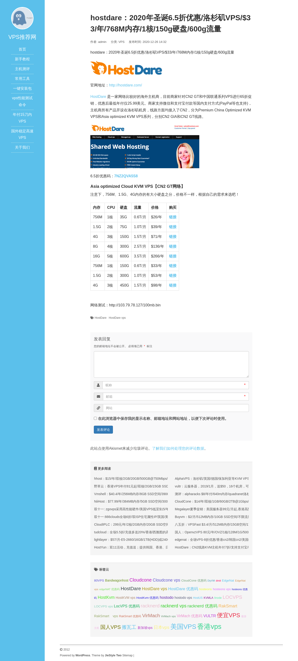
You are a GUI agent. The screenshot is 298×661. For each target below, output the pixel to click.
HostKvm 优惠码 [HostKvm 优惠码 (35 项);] (147, 597)
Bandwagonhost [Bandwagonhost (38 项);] (116, 580)
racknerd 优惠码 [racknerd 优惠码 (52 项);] (202, 606)
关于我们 (22, 147)
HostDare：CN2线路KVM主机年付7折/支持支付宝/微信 (215, 547)
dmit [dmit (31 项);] (218, 580)
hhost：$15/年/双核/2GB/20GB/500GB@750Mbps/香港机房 (137, 478)
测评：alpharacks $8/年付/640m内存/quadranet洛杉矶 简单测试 (221, 494)
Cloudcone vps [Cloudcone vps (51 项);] (166, 580)
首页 (22, 49)
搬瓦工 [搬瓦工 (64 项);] (129, 627)
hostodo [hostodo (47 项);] (166, 597)
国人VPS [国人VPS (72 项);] (110, 627)
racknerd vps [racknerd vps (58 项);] (173, 605)
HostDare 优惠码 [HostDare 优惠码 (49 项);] (183, 588)
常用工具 (22, 79)
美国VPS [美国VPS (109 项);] (183, 626)
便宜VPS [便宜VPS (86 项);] (228, 615)
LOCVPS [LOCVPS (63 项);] (232, 597)
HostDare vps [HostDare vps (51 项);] (154, 588)
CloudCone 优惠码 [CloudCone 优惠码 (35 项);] (194, 580)
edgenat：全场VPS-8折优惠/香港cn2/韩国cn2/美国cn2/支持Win (221, 539)
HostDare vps (117, 317)
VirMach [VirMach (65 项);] (151, 615)
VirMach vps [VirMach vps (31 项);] (168, 616)
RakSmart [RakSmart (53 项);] (227, 606)
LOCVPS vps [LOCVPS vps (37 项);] (103, 606)
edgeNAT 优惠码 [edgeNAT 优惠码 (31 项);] (109, 589)
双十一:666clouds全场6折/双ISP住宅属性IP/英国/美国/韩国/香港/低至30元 (147, 517)
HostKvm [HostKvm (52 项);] (106, 597)
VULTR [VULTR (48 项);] (209, 616)
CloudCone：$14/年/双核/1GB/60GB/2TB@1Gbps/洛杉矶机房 (220, 501)
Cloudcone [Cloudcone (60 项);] (140, 579)
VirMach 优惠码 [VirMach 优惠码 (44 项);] (189, 616)
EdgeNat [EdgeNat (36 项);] (228, 580)
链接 (172, 217)
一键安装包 (22, 88)
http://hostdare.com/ (125, 85)
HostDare (98, 97)
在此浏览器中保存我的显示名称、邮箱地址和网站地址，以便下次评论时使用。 (163, 419)
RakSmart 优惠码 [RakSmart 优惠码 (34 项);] (130, 616)
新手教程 (22, 59)
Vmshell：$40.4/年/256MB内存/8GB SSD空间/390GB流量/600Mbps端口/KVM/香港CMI (157, 494)
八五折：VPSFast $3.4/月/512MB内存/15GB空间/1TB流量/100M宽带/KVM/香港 (232, 524)
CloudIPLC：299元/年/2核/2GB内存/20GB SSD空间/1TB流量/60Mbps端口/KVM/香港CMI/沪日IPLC (166, 524)
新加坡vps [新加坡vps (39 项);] (145, 628)
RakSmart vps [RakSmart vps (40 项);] (106, 616)
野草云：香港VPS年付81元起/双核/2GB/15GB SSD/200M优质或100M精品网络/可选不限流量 (161, 486)
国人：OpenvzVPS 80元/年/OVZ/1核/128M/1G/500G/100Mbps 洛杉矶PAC (229, 532)
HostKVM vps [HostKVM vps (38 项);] (125, 597)
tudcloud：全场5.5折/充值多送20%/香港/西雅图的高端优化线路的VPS (144, 532)
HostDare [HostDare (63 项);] (131, 588)
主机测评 (22, 69)
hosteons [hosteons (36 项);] (205, 589)
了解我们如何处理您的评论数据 (178, 448)
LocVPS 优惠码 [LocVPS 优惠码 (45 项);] (127, 606)
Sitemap (127, 655)
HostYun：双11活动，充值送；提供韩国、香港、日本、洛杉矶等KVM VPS (148, 547)
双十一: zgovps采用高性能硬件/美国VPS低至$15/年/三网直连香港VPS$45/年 (149, 509)
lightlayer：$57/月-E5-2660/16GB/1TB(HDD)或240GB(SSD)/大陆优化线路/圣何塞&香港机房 (160, 539)
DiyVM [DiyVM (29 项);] (211, 580)
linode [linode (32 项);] (218, 597)
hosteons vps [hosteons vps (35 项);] (222, 589)
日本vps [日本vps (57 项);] (161, 627)
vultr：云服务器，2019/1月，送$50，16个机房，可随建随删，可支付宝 (226, 486)
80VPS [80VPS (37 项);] (99, 580)
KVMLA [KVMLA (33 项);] (208, 597)
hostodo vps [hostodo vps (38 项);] (183, 597)
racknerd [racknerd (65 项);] (150, 605)
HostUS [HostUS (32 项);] (198, 597)
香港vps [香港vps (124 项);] (209, 626)
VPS (122, 42)
